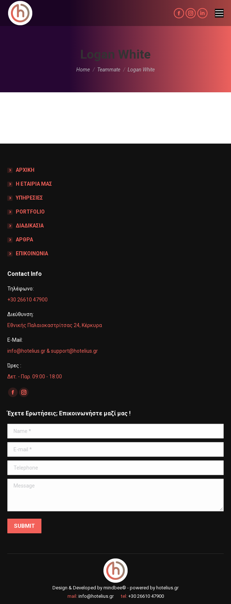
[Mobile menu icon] (219, 13)
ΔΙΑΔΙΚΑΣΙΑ (30, 226)
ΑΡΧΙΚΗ (25, 170)
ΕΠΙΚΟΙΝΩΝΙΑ (32, 253)
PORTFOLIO (30, 212)
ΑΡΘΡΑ (24, 239)
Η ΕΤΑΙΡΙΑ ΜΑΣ (34, 184)
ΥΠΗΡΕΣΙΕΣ (29, 198)
